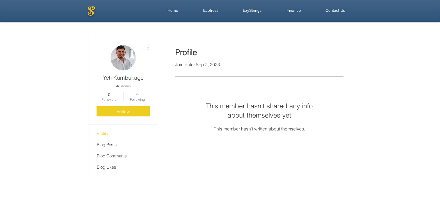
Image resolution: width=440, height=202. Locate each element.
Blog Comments (112, 156)
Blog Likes (106, 167)
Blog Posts (107, 144)
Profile (102, 133)
